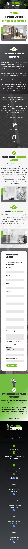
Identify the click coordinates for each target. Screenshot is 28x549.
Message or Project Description (14, 331)
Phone (8, 323)
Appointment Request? (12, 341)
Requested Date (10, 347)
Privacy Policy (15, 438)
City (7, 299)
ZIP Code (8, 315)
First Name (9, 267)
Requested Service (11, 358)
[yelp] (16, 478)
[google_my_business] (14, 478)
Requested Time (10, 353)
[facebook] (11, 478)
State (7, 307)
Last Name (9, 275)
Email (7, 283)
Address (8, 291)
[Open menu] (2, 5)
